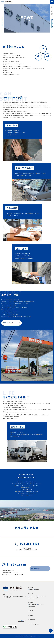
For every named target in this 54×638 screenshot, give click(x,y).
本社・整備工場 (32, 604)
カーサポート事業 (33, 596)
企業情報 (30, 587)
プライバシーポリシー (34, 624)
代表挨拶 (31, 589)
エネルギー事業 (42, 596)
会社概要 (37, 589)
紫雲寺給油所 (32, 606)
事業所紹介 (31, 602)
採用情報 (30, 615)
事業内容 (30, 594)
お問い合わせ (31, 619)
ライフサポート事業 (33, 598)
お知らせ (30, 611)
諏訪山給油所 (41, 604)
